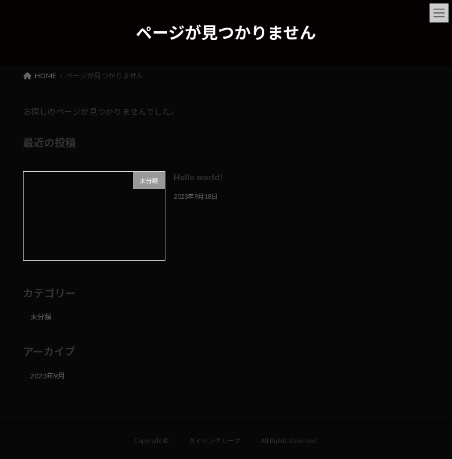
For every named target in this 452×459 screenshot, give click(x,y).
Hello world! (198, 177)
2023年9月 (47, 375)
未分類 (40, 316)
